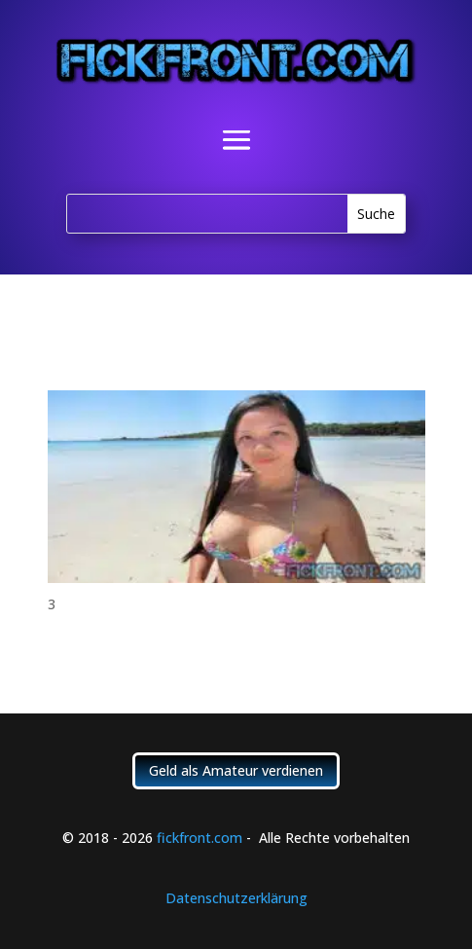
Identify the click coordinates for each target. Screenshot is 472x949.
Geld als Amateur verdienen (236, 770)
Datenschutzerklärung (236, 898)
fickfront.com (199, 837)
